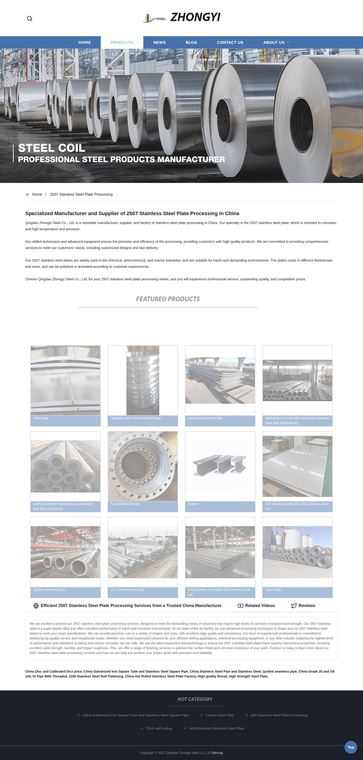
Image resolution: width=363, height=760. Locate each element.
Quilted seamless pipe (280, 671)
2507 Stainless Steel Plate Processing (81, 194)
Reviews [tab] (303, 606)
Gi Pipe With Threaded (49, 676)
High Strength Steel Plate (248, 676)
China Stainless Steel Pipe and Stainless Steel (225, 671)
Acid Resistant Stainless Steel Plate (220, 728)
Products (122, 42)
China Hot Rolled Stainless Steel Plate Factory (160, 676)
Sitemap (217, 753)
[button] (29, 18)
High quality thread (212, 676)
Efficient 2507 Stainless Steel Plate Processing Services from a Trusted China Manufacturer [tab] (127, 606)
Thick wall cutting (162, 728)
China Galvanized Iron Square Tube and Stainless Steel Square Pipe (136, 671)
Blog (191, 42)
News (159, 42)
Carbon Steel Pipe (223, 715)
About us (274, 42)
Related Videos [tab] (256, 606)
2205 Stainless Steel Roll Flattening (96, 676)
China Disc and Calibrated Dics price (53, 671)
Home (84, 42)
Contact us (230, 42)
